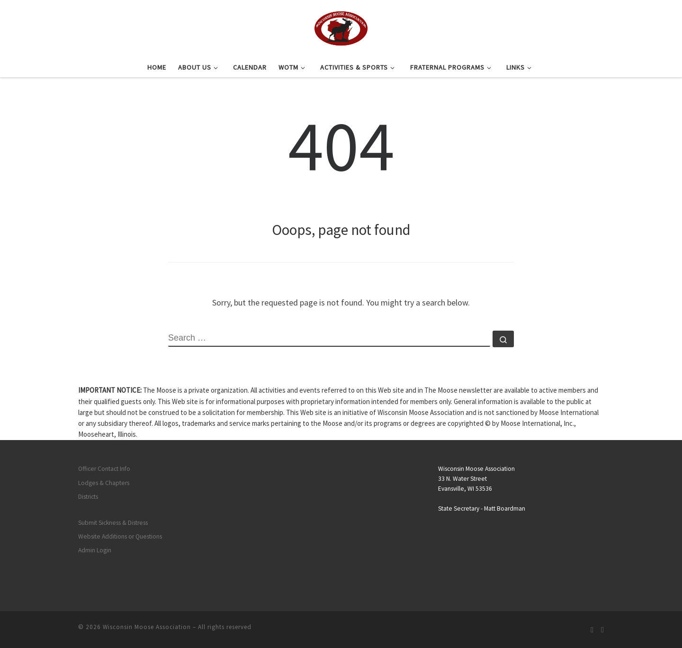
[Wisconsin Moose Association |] (341, 27)
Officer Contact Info (104, 469)
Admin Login (94, 550)
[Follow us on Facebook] (602, 630)
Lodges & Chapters (103, 483)
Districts (88, 497)
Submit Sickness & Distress (113, 523)
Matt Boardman (504, 508)
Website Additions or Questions (120, 536)
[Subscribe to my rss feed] (592, 630)
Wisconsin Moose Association (147, 627)
